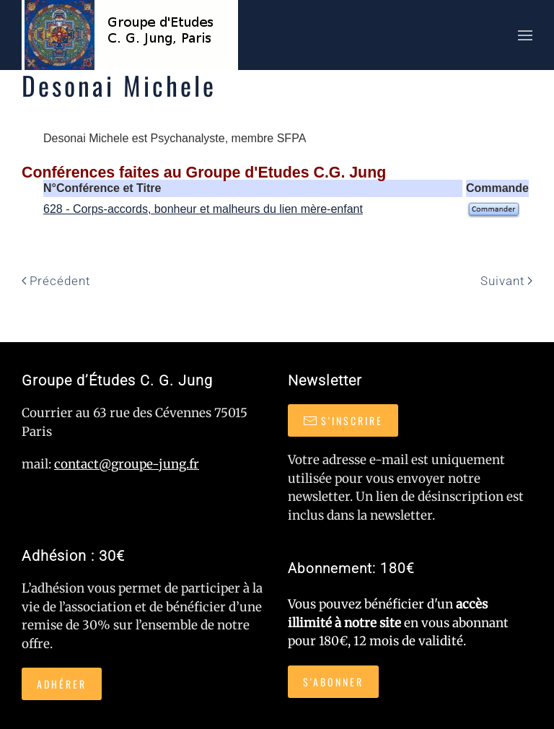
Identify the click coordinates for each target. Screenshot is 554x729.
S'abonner (333, 681)
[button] (525, 35)
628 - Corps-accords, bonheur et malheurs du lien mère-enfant (203, 209)
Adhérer (62, 683)
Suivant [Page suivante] (506, 281)
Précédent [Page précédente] (56, 281)
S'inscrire (343, 420)
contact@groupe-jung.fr (126, 464)
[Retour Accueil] (130, 35)
